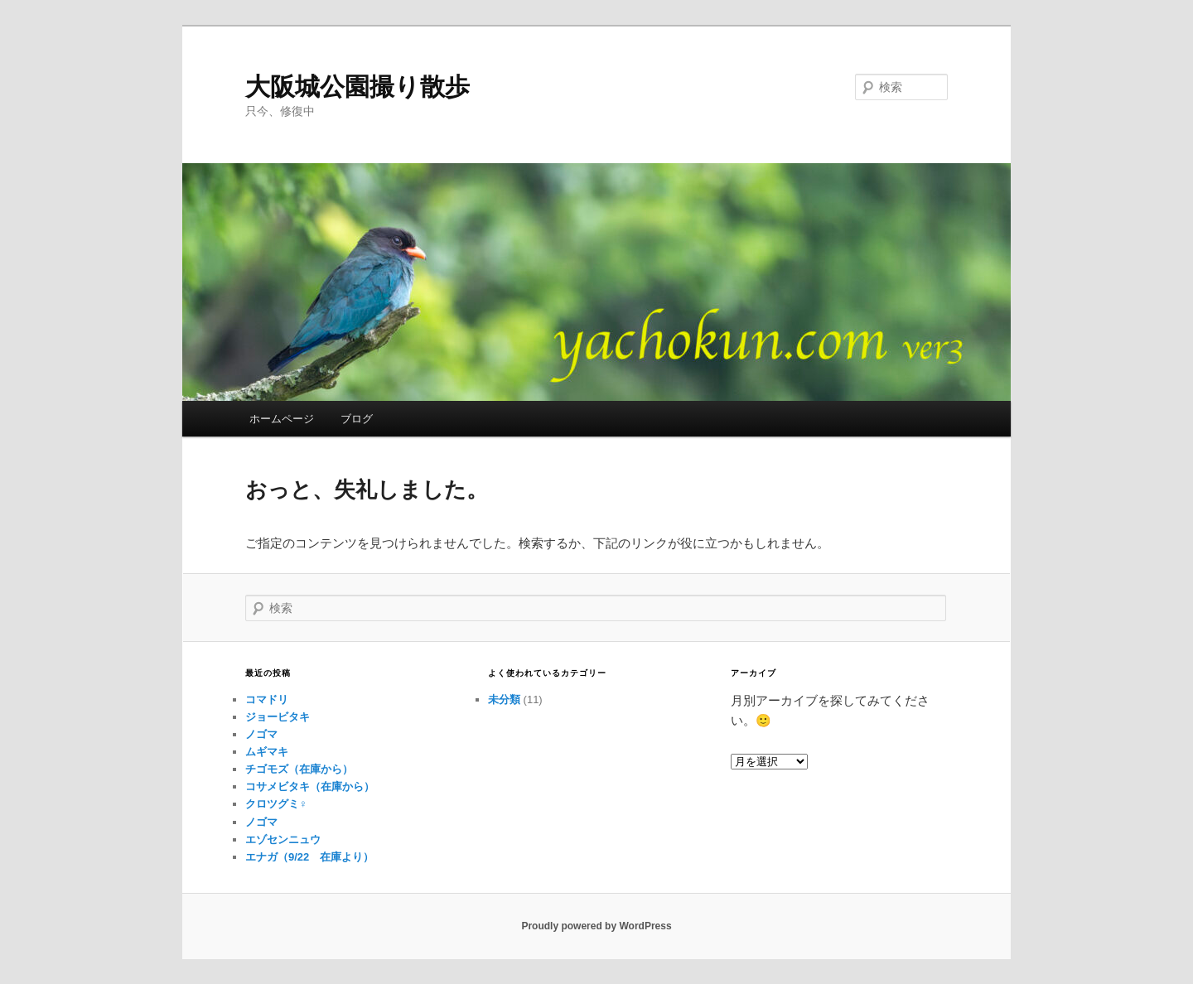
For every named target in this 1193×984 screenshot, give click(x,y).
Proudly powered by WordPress (596, 926)
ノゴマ (261, 734)
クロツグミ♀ (276, 804)
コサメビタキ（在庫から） (309, 786)
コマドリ (266, 699)
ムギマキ (266, 751)
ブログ (357, 418)
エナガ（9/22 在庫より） (309, 857)
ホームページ (281, 418)
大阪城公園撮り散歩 (357, 86)
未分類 (504, 699)
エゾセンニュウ (283, 839)
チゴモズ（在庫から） (299, 769)
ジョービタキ (277, 717)
